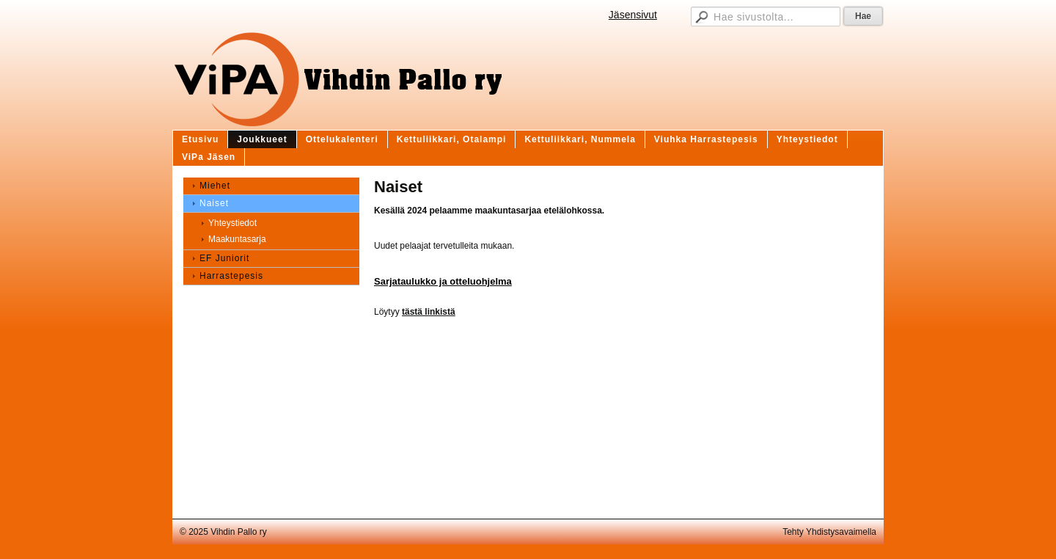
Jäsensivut (633, 15)
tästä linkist (426, 312)
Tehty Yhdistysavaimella (829, 532)
